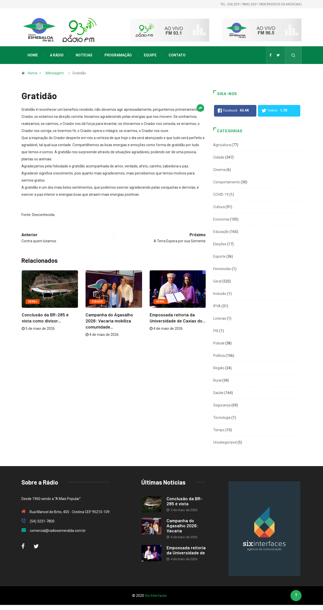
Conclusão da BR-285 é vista (184, 501)
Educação (221, 232)
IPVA (217, 306)
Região (218, 368)
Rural (217, 380)
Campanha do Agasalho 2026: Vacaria (182, 525)
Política (219, 356)
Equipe (150, 55)
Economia (221, 219)
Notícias (84, 55)
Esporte (219, 256)
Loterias (219, 318)
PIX (216, 331)
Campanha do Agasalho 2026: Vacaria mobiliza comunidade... (109, 321)
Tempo (219, 430)
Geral (32, 301)
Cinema (219, 170)
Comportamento (226, 182)
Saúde (218, 393)
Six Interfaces (156, 596)
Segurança (222, 405)
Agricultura (222, 145)
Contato (177, 55)
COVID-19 (221, 194)
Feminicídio (222, 269)
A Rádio (57, 55)
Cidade (97, 301)
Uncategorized (225, 442)
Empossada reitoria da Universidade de (186, 550)
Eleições (219, 244)
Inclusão (219, 294)
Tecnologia (222, 418)
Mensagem (55, 73)
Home (33, 55)
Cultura (219, 207)
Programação (118, 55)
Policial (218, 343)
